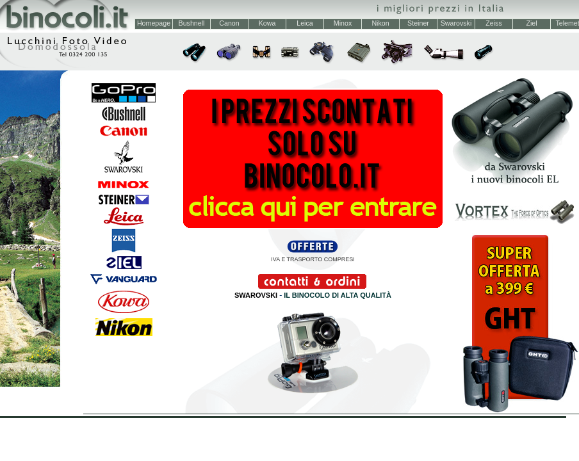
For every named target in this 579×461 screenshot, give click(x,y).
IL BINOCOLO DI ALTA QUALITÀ (337, 295)
